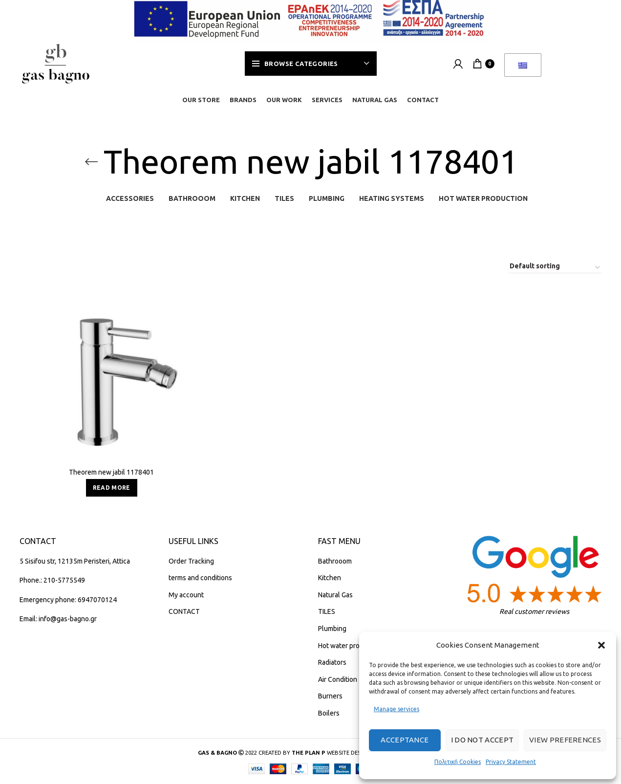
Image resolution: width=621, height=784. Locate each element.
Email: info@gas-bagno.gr (58, 619)
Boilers (329, 713)
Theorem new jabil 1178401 (111, 472)
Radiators (332, 662)
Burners (330, 696)
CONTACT (184, 611)
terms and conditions (200, 578)
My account (186, 595)
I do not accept (482, 740)
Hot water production (350, 646)
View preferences (565, 740)
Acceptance (404, 740)
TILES (326, 611)
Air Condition (337, 679)
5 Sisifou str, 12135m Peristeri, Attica (75, 561)
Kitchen (329, 578)
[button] (601, 645)
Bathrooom (335, 561)
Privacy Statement (511, 762)
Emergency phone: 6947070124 (68, 600)
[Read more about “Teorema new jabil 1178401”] (111, 488)
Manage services (396, 709)
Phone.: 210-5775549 (52, 580)
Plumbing (332, 628)
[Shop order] (555, 267)
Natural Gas (335, 595)
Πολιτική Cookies (457, 762)
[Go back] (91, 162)
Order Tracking (191, 561)
